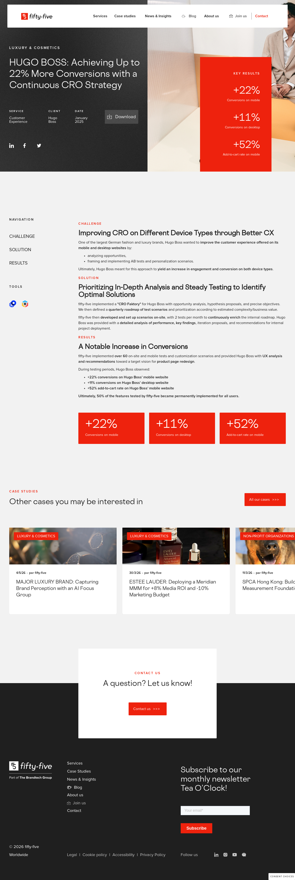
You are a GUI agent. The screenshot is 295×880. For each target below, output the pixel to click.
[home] (36, 16)
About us (211, 16)
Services (75, 763)
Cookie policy (95, 855)
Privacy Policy (152, 855)
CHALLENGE (22, 236)
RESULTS (18, 263)
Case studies (125, 16)
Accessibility (123, 855)
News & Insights (158, 16)
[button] (100, 16)
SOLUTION (20, 249)
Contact (261, 16)
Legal (72, 855)
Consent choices (282, 877)
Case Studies (79, 771)
